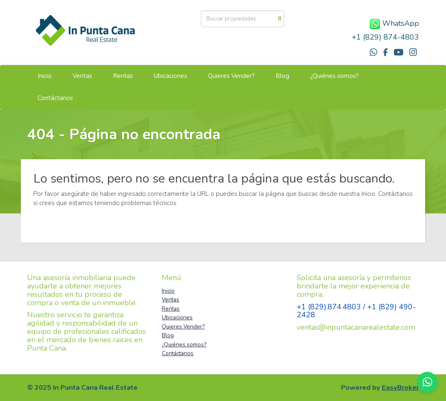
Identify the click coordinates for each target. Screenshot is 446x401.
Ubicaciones (170, 76)
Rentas (123, 76)
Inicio (45, 76)
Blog (282, 76)
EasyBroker (400, 387)
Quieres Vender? (231, 76)
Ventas (82, 76)
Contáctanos (55, 98)
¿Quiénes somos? (334, 76)
